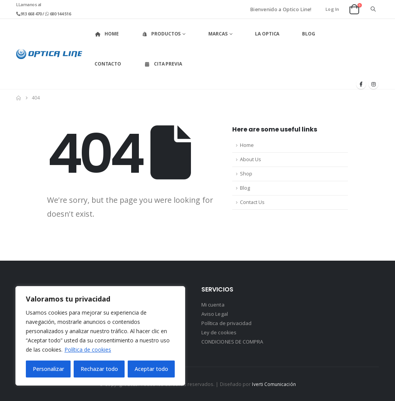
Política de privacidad (226, 323)
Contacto (108, 64)
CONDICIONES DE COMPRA (232, 341)
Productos (161, 33)
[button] (373, 9)
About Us (250, 159)
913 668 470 (31, 14)
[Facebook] (361, 84)
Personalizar (48, 368)
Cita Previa (163, 64)
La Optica (267, 33)
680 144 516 (60, 14)
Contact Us (252, 202)
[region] (100, 336)
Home (107, 33)
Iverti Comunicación (273, 384)
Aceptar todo (151, 368)
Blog (308, 33)
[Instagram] (373, 84)
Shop (246, 173)
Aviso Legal (214, 313)
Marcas (217, 33)
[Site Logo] (49, 54)
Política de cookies (87, 349)
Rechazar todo (99, 368)
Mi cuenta (213, 304)
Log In (332, 9)
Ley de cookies (218, 332)
